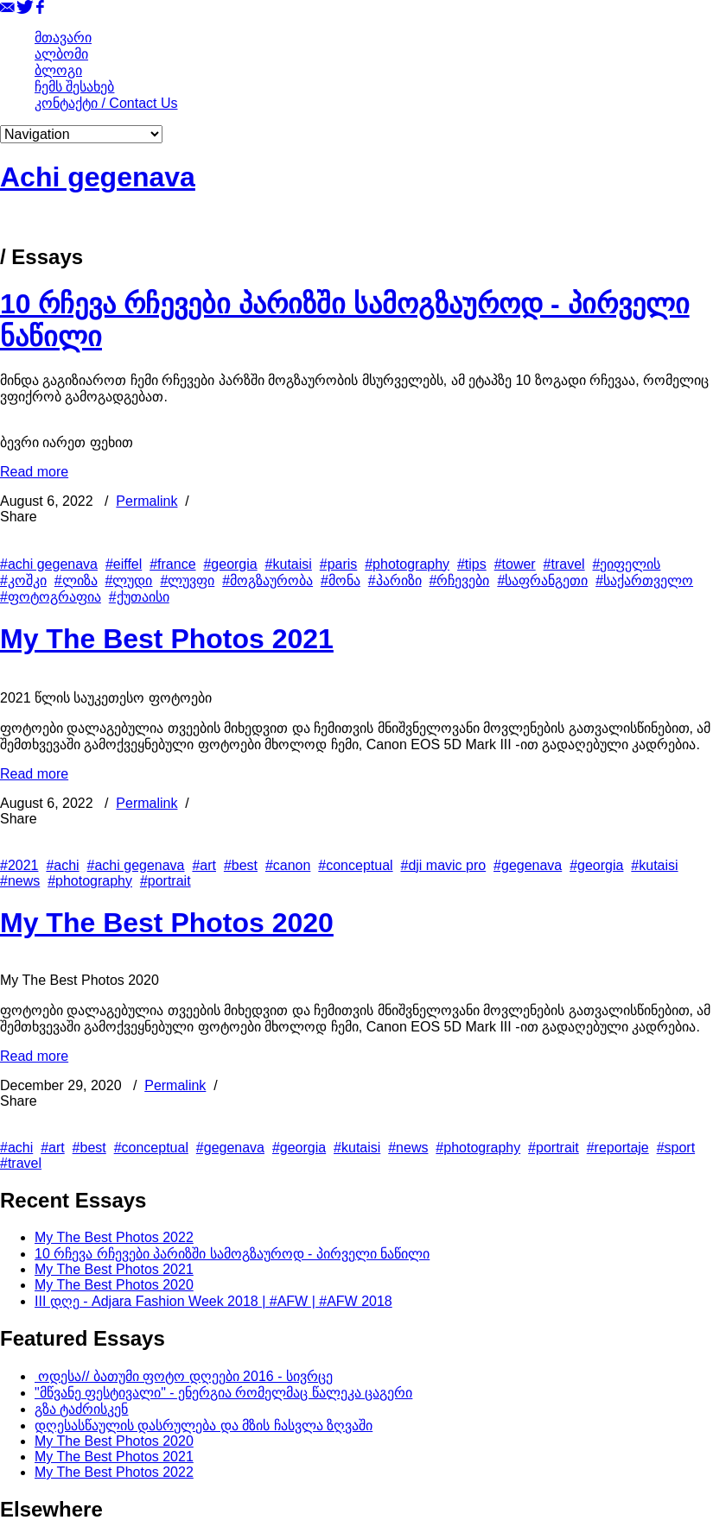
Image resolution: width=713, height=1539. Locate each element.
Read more (34, 471)
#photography (407, 564)
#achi (62, 865)
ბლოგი (58, 70)
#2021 (19, 865)
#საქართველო (644, 580)
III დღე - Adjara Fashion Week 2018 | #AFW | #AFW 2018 (213, 1301)
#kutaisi (288, 564)
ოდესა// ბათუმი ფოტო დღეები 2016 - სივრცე (184, 1376)
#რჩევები (460, 580)
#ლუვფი (187, 580)
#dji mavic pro (443, 865)
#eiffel (123, 564)
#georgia (230, 564)
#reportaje (618, 1147)
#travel (564, 564)
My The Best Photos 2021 (167, 638)
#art (204, 865)
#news (20, 881)
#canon (288, 865)
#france (172, 564)
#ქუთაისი (139, 597)
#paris (339, 564)
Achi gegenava (97, 176)
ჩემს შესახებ (74, 86)
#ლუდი (129, 580)
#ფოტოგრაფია (50, 597)
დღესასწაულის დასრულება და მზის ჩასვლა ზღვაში (203, 1425)
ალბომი (61, 54)
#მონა (340, 580)
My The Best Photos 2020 (167, 922)
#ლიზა (76, 580)
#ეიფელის (627, 564)
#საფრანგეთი (542, 580)
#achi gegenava (49, 564)
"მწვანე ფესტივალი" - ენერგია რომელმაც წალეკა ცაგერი (223, 1392)
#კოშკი (23, 580)
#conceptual (355, 865)
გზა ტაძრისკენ (81, 1409)
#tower (515, 564)
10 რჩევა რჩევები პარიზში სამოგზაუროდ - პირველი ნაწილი (232, 1253)
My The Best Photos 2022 (114, 1237)
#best (241, 865)
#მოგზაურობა (267, 580)
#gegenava (527, 865)
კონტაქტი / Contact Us (106, 103)
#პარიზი (395, 580)
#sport (676, 1147)
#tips (472, 564)
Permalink (146, 501)
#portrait (165, 881)
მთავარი (63, 37)
